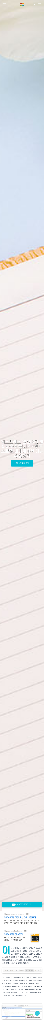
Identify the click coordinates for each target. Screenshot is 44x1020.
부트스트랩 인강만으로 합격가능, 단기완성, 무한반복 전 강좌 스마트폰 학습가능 (14, 939)
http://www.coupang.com (14, 914)
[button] (34, 4)
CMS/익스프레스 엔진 (22, 904)
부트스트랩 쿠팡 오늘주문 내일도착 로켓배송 (21, 917)
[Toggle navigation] (39, 4)
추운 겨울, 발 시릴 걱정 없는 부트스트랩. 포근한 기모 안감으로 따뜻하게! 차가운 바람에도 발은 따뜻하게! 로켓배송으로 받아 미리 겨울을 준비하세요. (21, 922)
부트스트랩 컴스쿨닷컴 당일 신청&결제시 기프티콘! (14, 934)
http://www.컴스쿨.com (13, 931)
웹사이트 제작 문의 (22, 463)
